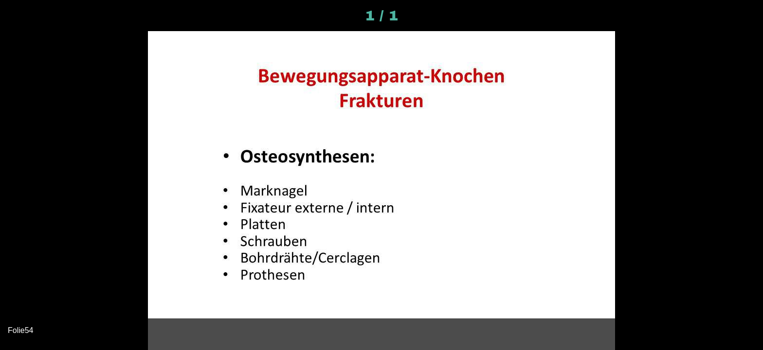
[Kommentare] (743, 15)
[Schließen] (19, 15)
